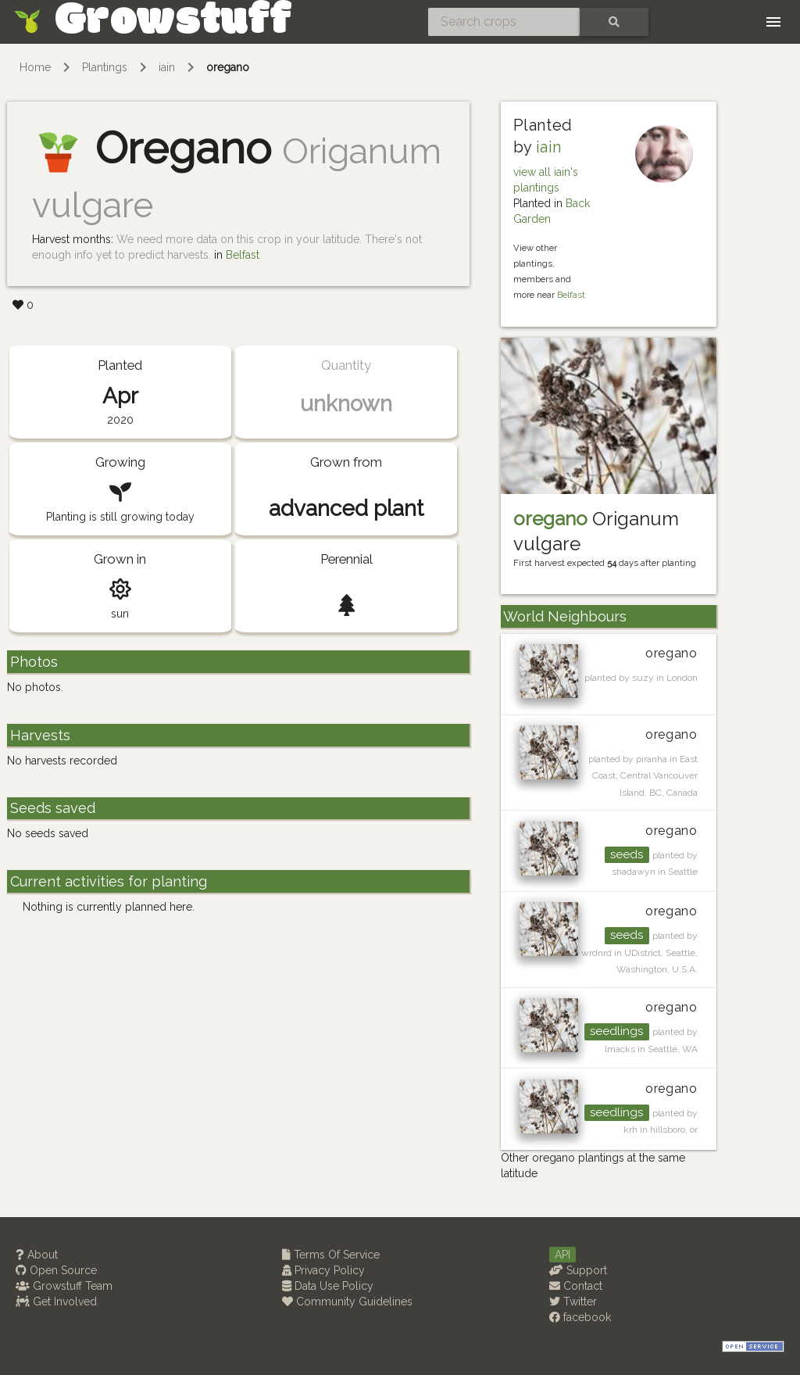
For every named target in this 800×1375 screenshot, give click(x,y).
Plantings (104, 67)
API (562, 1254)
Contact (575, 1286)
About (37, 1254)
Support (578, 1270)
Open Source (56, 1270)
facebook (580, 1317)
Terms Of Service (331, 1254)
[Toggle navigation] (773, 22)
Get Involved (56, 1301)
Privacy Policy (323, 1270)
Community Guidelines (347, 1301)
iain (167, 67)
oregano (227, 67)
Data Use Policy (327, 1286)
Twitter (573, 1301)
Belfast (242, 255)
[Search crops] (504, 22)
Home (35, 67)
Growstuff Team (64, 1286)
